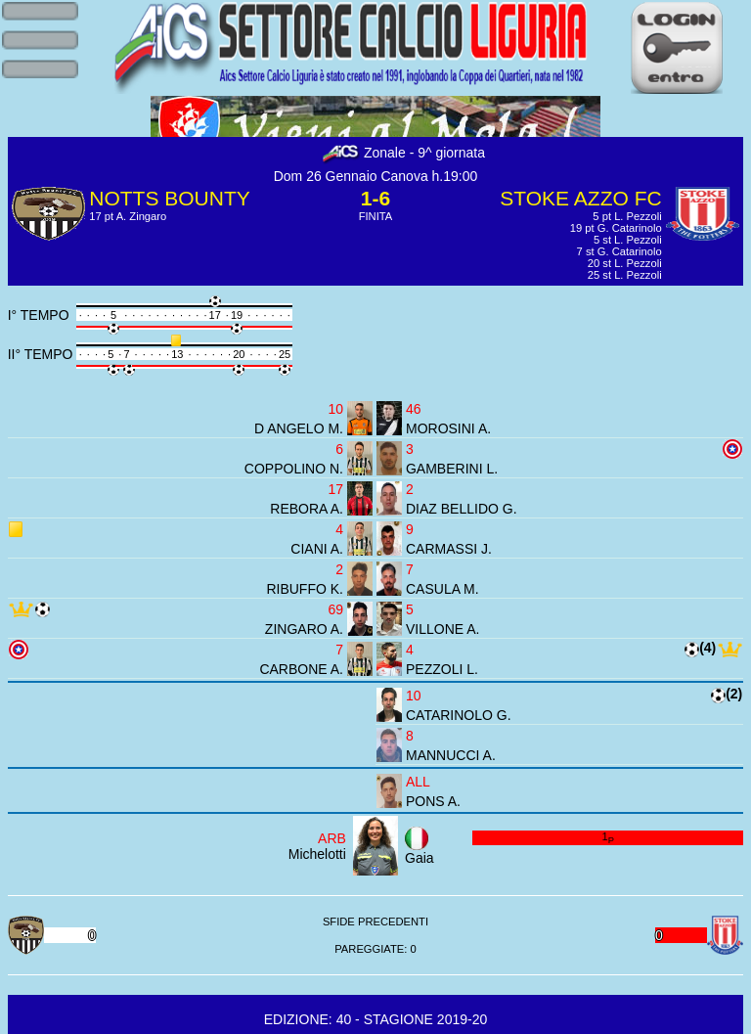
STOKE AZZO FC (580, 198)
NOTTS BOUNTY (169, 198)
